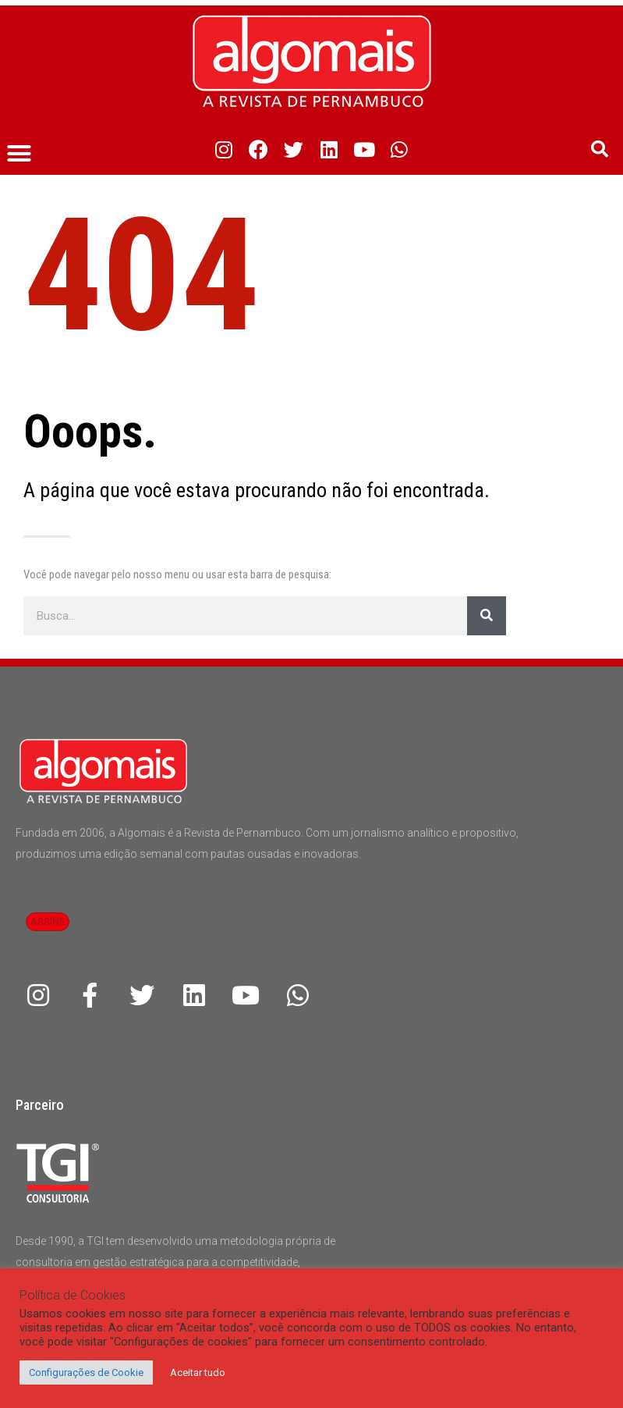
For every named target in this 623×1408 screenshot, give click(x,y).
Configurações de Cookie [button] (86, 1372)
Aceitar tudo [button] (197, 1372)
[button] (19, 153)
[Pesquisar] (486, 615)
